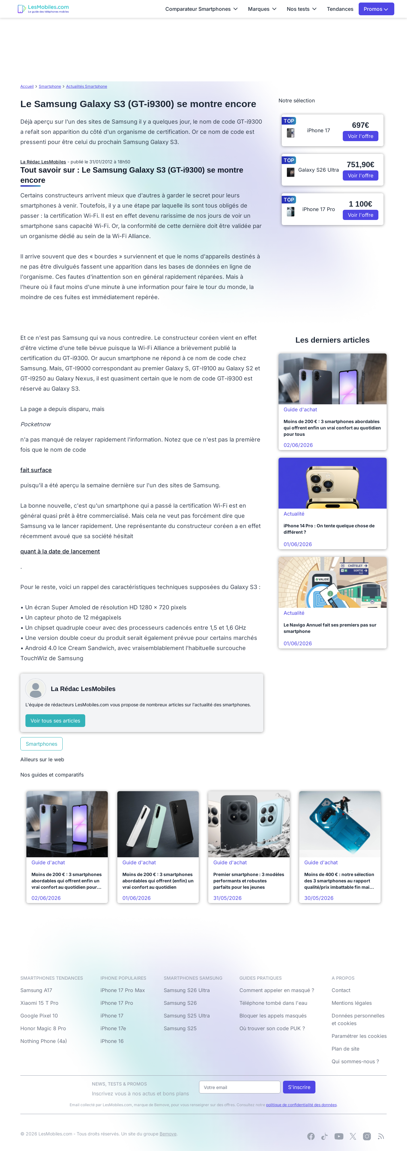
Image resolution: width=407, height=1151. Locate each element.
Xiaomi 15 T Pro (39, 1003)
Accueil (27, 86)
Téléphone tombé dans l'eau (273, 1003)
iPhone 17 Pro (116, 1003)
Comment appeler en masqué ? (276, 990)
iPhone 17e (113, 1028)
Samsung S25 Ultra (187, 1015)
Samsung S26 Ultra (187, 990)
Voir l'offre (360, 136)
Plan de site (345, 1048)
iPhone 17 (111, 1015)
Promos (376, 9)
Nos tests (302, 9)
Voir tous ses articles (55, 720)
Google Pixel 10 (39, 1015)
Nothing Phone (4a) (43, 1041)
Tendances (340, 9)
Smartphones (41, 744)
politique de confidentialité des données (301, 1104)
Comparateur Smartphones (201, 9)
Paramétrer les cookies (359, 1036)
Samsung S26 (180, 1003)
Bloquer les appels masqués (273, 1015)
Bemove (168, 1133)
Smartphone (50, 86)
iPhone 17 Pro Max (122, 990)
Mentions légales (352, 1003)
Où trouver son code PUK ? (272, 1028)
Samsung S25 (180, 1028)
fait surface (36, 470)
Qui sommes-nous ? (355, 1061)
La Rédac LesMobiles (43, 161)
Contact (341, 990)
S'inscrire (299, 1087)
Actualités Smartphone (86, 86)
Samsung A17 (36, 990)
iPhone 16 (112, 1041)
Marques (262, 9)
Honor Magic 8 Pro (43, 1028)
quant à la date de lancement (60, 551)
